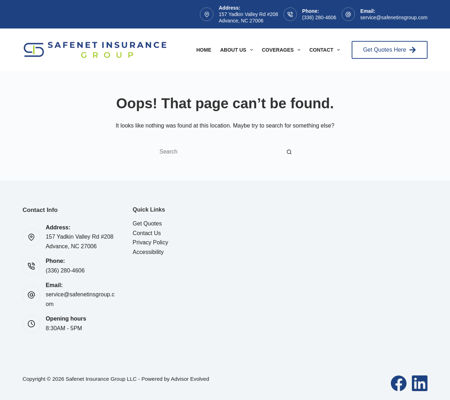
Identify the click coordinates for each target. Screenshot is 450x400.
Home (203, 50)
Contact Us (147, 233)
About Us (238, 50)
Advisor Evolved (190, 379)
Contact (326, 50)
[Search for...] (218, 152)
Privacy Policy (150, 242)
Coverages (282, 50)
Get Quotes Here (389, 49)
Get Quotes (147, 223)
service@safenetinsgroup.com (394, 17)
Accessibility (148, 252)
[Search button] (289, 152)
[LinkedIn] (420, 383)
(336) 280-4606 (319, 17)
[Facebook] (399, 383)
